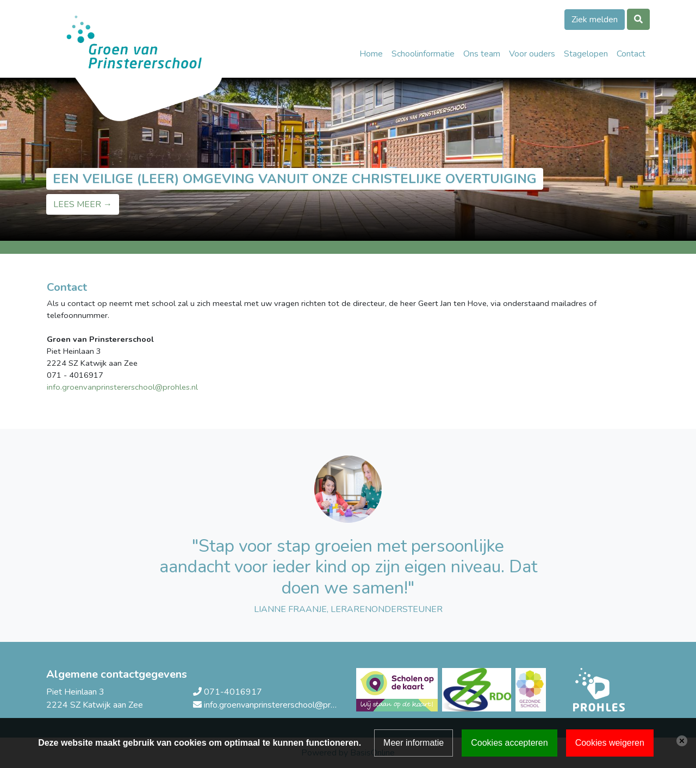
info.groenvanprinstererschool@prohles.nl (281, 705)
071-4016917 (233, 692)
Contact (631, 54)
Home (371, 54)
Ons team (481, 54)
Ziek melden (594, 20)
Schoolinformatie (423, 54)
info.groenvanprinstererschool (101, 387)
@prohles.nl (176, 387)
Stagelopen (586, 54)
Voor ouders (532, 54)
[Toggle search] (638, 19)
